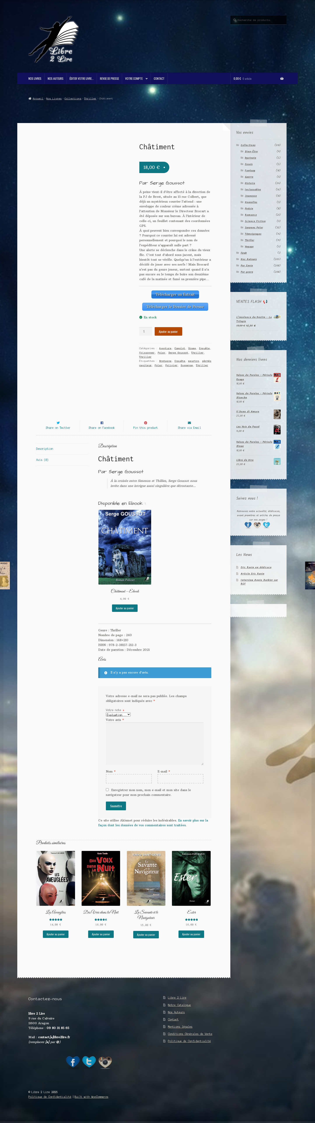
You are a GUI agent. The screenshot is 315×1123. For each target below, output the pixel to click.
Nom (111, 779)
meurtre (193, 359)
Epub (244, 253)
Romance (251, 215)
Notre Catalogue (179, 1013)
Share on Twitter (58, 435)
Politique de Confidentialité (189, 1049)
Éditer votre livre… (82, 78)
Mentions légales (180, 1034)
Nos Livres (34, 78)
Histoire (250, 183)
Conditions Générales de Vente (190, 1041)
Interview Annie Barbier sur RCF (259, 582)
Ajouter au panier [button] (125, 616)
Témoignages (253, 234)
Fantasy (250, 170)
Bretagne (165, 359)
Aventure (165, 346)
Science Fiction (255, 221)
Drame (192, 346)
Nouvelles (251, 202)
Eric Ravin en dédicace (256, 567)
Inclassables (253, 189)
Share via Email (189, 435)
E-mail (164, 779)
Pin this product (145, 435)
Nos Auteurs (55, 78)
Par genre (247, 272)
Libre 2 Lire (177, 1005)
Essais (249, 164)
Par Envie (247, 266)
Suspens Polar (254, 228)
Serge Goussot (178, 350)
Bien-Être (251, 151)
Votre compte (134, 78)
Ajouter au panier (168, 329)
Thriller (90, 98)
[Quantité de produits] (145, 329)
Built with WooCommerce (91, 1104)
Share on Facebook (102, 435)
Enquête (204, 346)
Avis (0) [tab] (42, 467)
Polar (161, 350)
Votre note (115, 718)
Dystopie (250, 158)
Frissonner (147, 350)
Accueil (38, 98)
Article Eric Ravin (252, 574)
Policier (171, 363)
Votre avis (115, 728)
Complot (180, 346)
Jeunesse (251, 196)
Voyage (249, 247)
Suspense (187, 363)
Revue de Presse (109, 78)
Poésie (249, 209)
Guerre (249, 177)
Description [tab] (44, 456)
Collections (73, 98)
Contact (159, 78)
